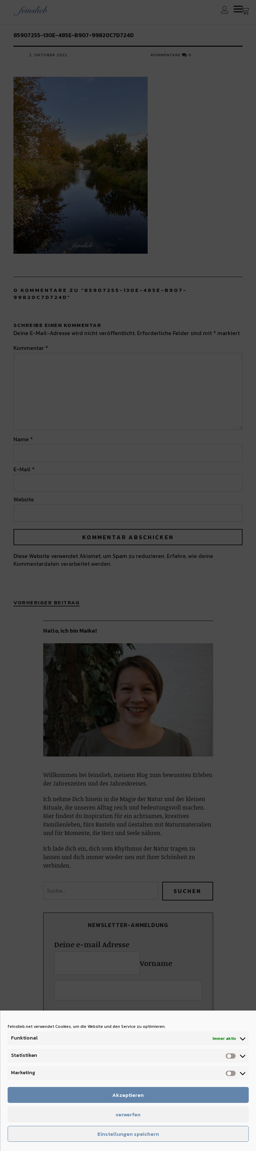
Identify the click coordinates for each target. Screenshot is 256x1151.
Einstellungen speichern (128, 1134)
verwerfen (128, 1114)
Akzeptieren (128, 1095)
